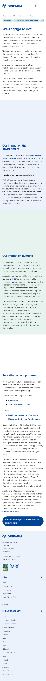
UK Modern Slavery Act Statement (23, 415)
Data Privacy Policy (9, 597)
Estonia (5, 635)
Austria (5, 617)
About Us (13, 16)
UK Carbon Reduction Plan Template (24, 419)
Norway (5, 656)
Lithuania (6, 649)
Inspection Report (9, 601)
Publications (7, 586)
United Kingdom (8, 671)
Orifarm (5, 16)
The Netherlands (8, 653)
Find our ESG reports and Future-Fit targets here (22, 521)
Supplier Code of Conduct (19, 404)
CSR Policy (13, 400)
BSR (15, 279)
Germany (6, 642)
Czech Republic (8, 627)
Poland (5, 660)
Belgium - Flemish (9, 620)
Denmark (6, 631)
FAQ (4, 583)
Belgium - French (9, 624)
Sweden (5, 667)
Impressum (6, 594)
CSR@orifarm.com (10, 511)
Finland (5, 638)
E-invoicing (6, 590)
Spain (4, 664)
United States (7, 675)
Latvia (4, 646)
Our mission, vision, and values (26, 21)
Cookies (5, 604)
